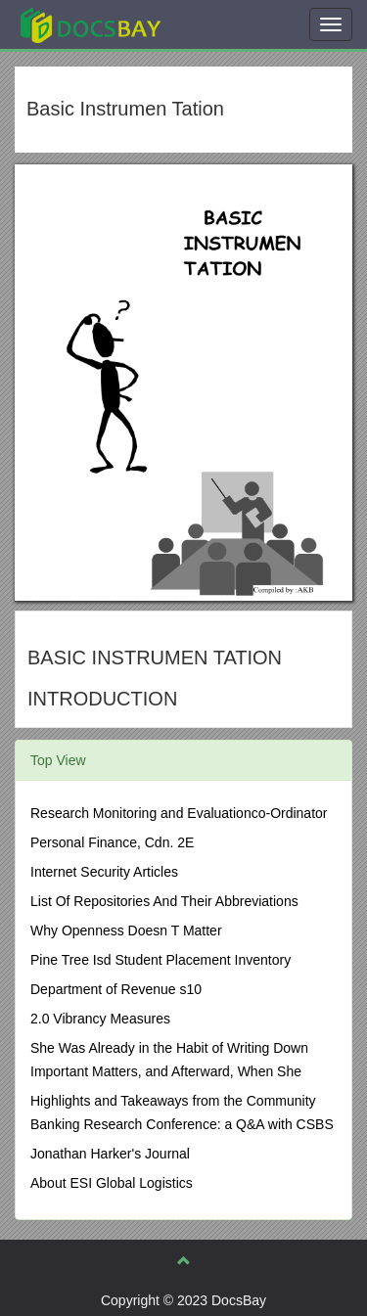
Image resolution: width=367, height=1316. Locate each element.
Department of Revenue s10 (116, 989)
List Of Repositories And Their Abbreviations (164, 901)
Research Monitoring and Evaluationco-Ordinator (179, 813)
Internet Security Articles (104, 872)
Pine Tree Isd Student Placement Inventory (160, 960)
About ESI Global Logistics (111, 1183)
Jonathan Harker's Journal (110, 1153)
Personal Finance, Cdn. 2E (112, 842)
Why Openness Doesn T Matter (126, 930)
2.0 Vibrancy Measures (100, 1018)
